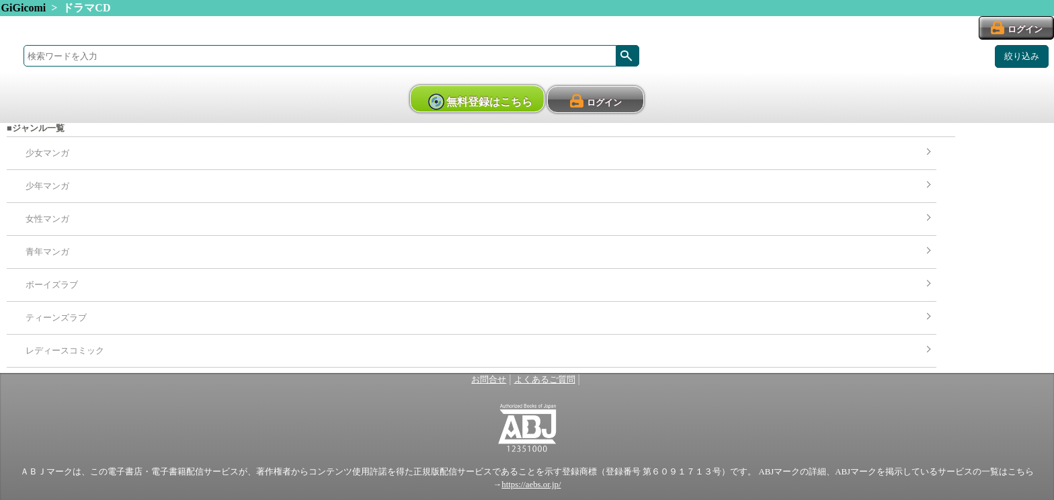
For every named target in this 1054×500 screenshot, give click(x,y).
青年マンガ (47, 252)
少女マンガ (47, 153)
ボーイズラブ (52, 285)
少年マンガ (47, 186)
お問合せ (488, 379)
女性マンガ (47, 219)
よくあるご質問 (544, 379)
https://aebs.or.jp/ (531, 484)
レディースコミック (65, 351)
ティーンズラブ (56, 318)
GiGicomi (23, 7)
